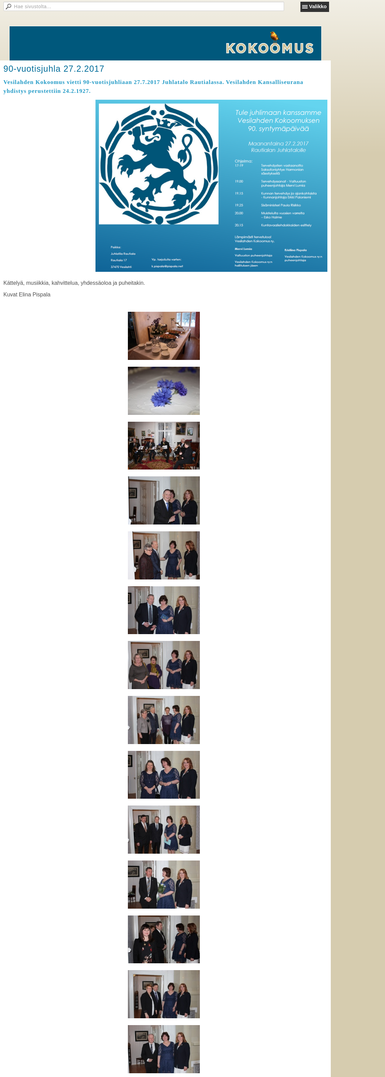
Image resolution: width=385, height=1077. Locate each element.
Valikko (318, 6)
